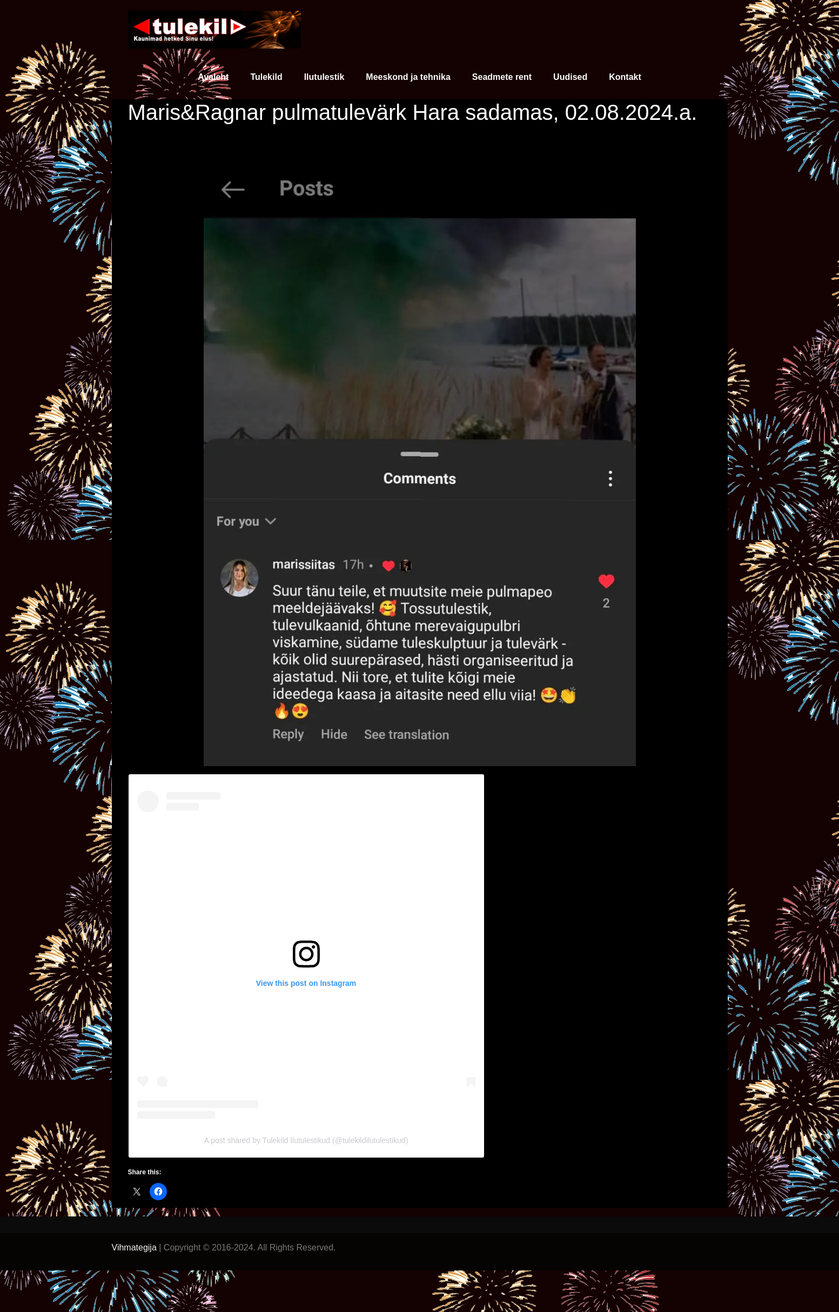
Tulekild (266, 77)
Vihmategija (134, 1247)
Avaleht (213, 77)
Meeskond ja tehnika (408, 77)
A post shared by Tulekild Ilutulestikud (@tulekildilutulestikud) (306, 1140)
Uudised (570, 77)
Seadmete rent (502, 77)
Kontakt (625, 77)
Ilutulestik (324, 77)
